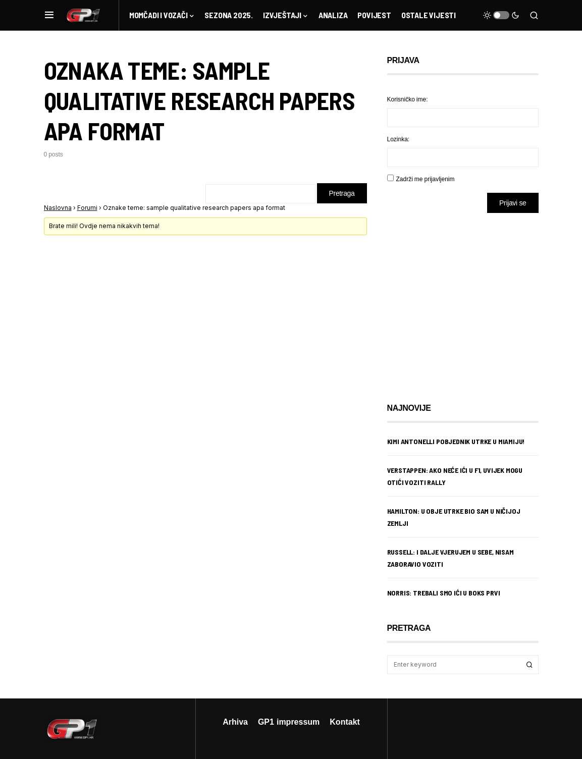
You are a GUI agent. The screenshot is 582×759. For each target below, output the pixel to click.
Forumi (87, 207)
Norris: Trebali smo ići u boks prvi (443, 592)
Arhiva (235, 722)
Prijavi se (512, 202)
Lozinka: (398, 139)
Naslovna (58, 207)
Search (529, 665)
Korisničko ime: (407, 99)
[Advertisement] (468, 300)
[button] (49, 15)
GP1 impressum (289, 722)
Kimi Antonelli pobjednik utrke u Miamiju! (456, 441)
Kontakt (345, 722)
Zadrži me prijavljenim (425, 179)
